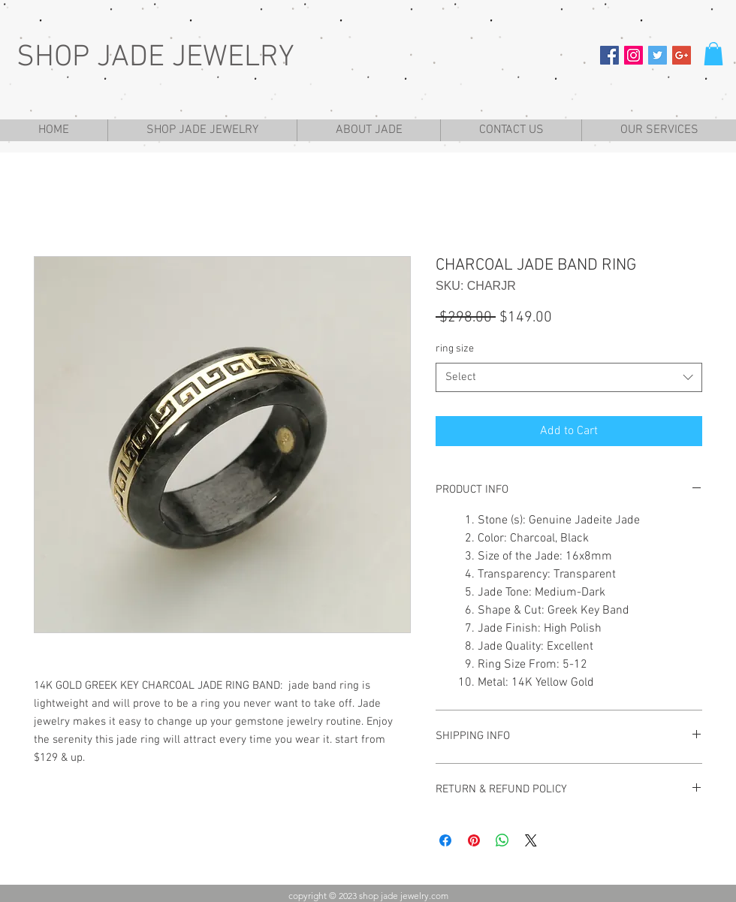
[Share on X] (531, 840)
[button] (713, 53)
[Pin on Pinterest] (474, 840)
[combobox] (569, 377)
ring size (455, 348)
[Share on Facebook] (445, 840)
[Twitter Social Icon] (657, 55)
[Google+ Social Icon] (681, 55)
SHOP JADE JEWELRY (155, 58)
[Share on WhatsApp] (502, 840)
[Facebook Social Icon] (609, 55)
